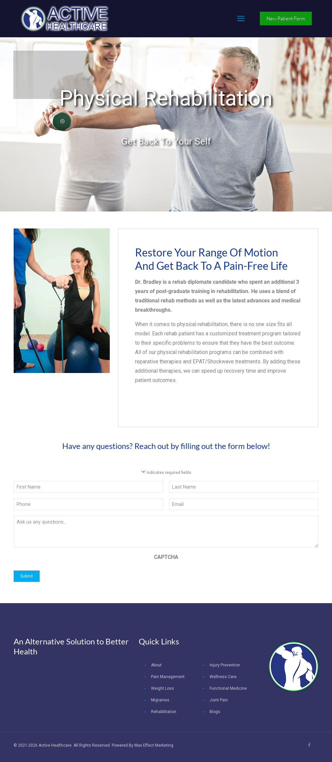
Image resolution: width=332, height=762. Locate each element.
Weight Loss (162, 688)
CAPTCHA (166, 557)
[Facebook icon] (309, 745)
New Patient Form (285, 18)
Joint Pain (219, 700)
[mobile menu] (241, 18)
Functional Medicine (228, 688)
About (156, 665)
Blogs (215, 711)
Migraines (160, 700)
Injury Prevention (225, 665)
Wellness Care (223, 676)
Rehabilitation (163, 711)
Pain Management (168, 676)
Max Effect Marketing (153, 745)
